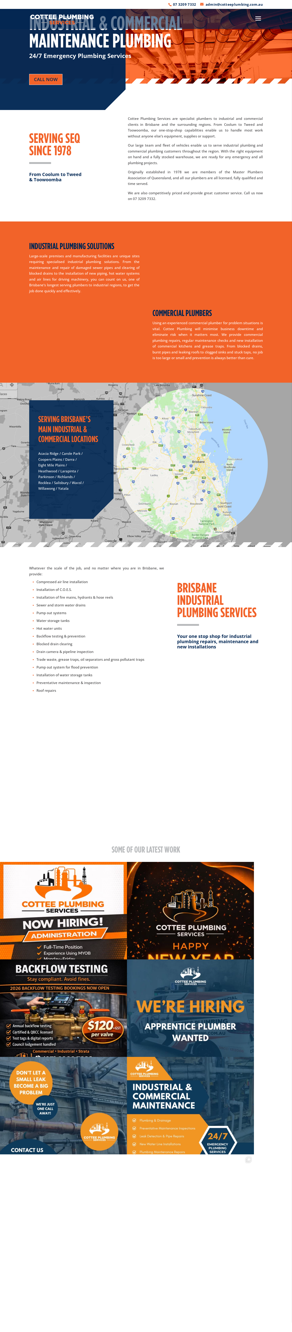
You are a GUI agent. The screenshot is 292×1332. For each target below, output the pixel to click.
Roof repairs (46, 690)
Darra (70, 459)
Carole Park (71, 453)
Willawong (46, 488)
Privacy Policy (94, 1326)
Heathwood (47, 471)
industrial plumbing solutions (93, 261)
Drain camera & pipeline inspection (64, 651)
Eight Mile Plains (51, 465)
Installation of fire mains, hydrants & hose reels (74, 597)
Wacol (77, 482)
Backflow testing (49, 636)
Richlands (65, 476)
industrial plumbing (239, 145)
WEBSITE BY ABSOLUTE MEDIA (213, 1325)
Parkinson (46, 476)
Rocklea (44, 482)
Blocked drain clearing (54, 644)
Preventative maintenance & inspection (68, 682)
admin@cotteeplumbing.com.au (202, 1266)
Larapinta (68, 471)
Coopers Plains (50, 459)
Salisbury (61, 482)
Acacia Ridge (48, 453)
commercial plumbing (145, 151)
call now (46, 79)
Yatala (63, 488)
